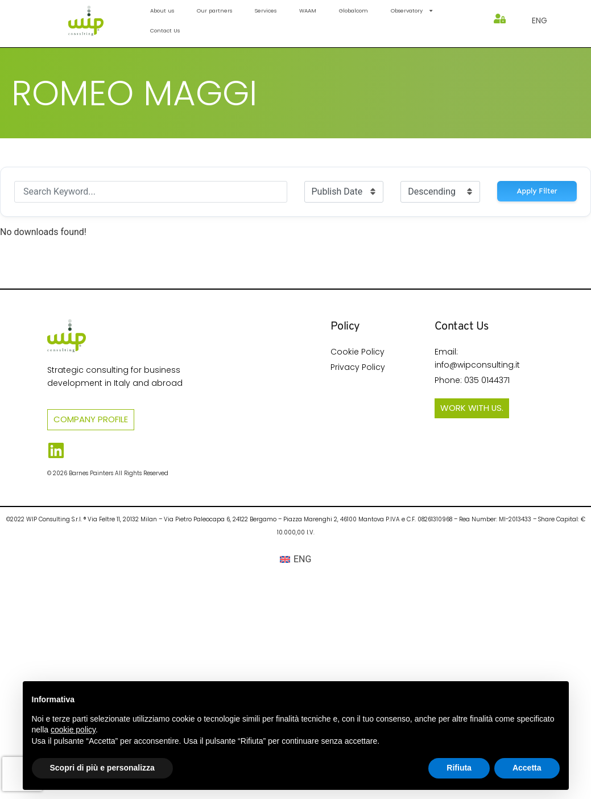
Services (265, 10)
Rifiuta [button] (459, 767)
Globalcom (353, 10)
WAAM (307, 10)
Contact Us (165, 30)
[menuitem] (539, 20)
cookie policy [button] (73, 729)
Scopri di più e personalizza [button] (102, 767)
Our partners (214, 10)
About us (162, 10)
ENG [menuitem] (302, 559)
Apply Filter (537, 191)
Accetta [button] (527, 767)
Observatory (412, 10)
